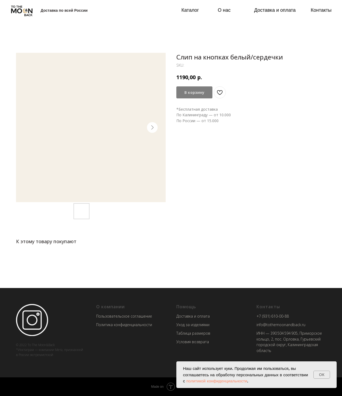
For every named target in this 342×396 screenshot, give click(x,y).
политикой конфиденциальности (216, 381)
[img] (22, 10)
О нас (224, 10)
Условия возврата (192, 341)
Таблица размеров (193, 333)
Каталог (190, 10)
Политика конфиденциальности (124, 324)
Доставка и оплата (275, 10)
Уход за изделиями (192, 324)
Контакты (321, 10)
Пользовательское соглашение (124, 316)
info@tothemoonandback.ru (280, 324)
